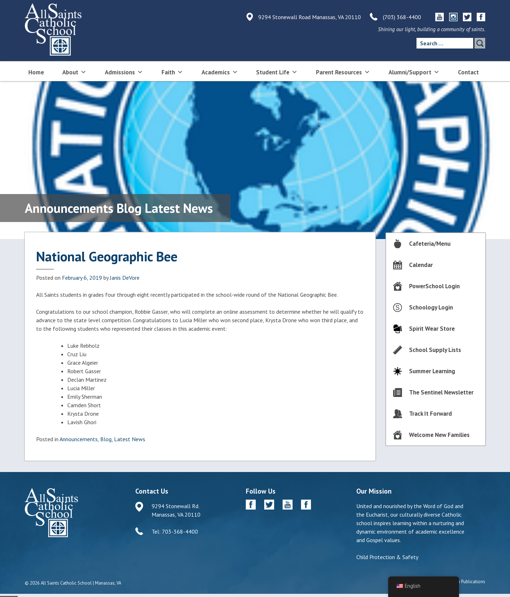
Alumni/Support (414, 71)
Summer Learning (432, 371)
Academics (220, 71)
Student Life (277, 71)
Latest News (129, 439)
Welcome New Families (439, 435)
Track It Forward (430, 413)
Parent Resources (343, 71)
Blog (106, 439)
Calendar (421, 265)
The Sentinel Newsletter (441, 392)
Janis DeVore (125, 277)
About (74, 71)
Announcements (79, 439)
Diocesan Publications (463, 582)
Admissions (124, 71)
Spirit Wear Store (432, 328)
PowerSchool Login (434, 286)
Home (36, 72)
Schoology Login (431, 307)
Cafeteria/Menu (429, 244)
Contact (468, 72)
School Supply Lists (435, 350)
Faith (172, 71)
